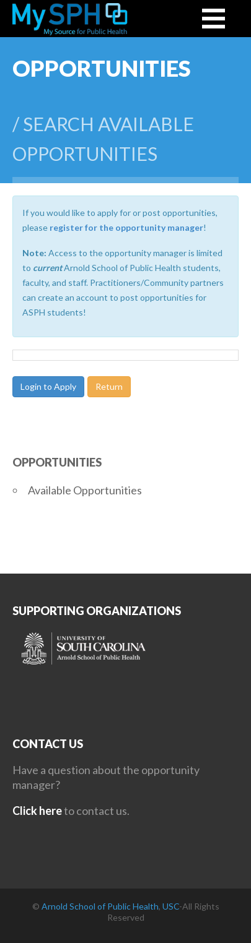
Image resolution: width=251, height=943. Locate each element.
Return (109, 386)
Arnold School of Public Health (100, 906)
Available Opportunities (85, 490)
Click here (37, 810)
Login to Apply (48, 386)
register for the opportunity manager (126, 227)
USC (170, 906)
